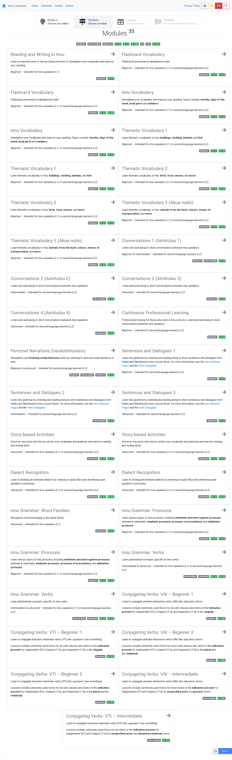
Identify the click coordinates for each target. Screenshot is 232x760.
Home (35, 5)
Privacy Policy (192, 5)
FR (225, 5)
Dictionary (46, 5)
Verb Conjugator (147, 365)
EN (218, 5)
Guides (69, 5)
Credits (59, 5)
